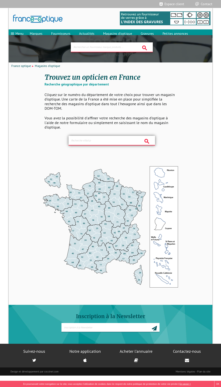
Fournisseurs (60, 37)
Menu (17, 37)
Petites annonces (175, 37)
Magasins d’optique (117, 37)
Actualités (86, 37)
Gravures (147, 37)
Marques (36, 37)
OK (217, 383)
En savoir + (185, 383)
